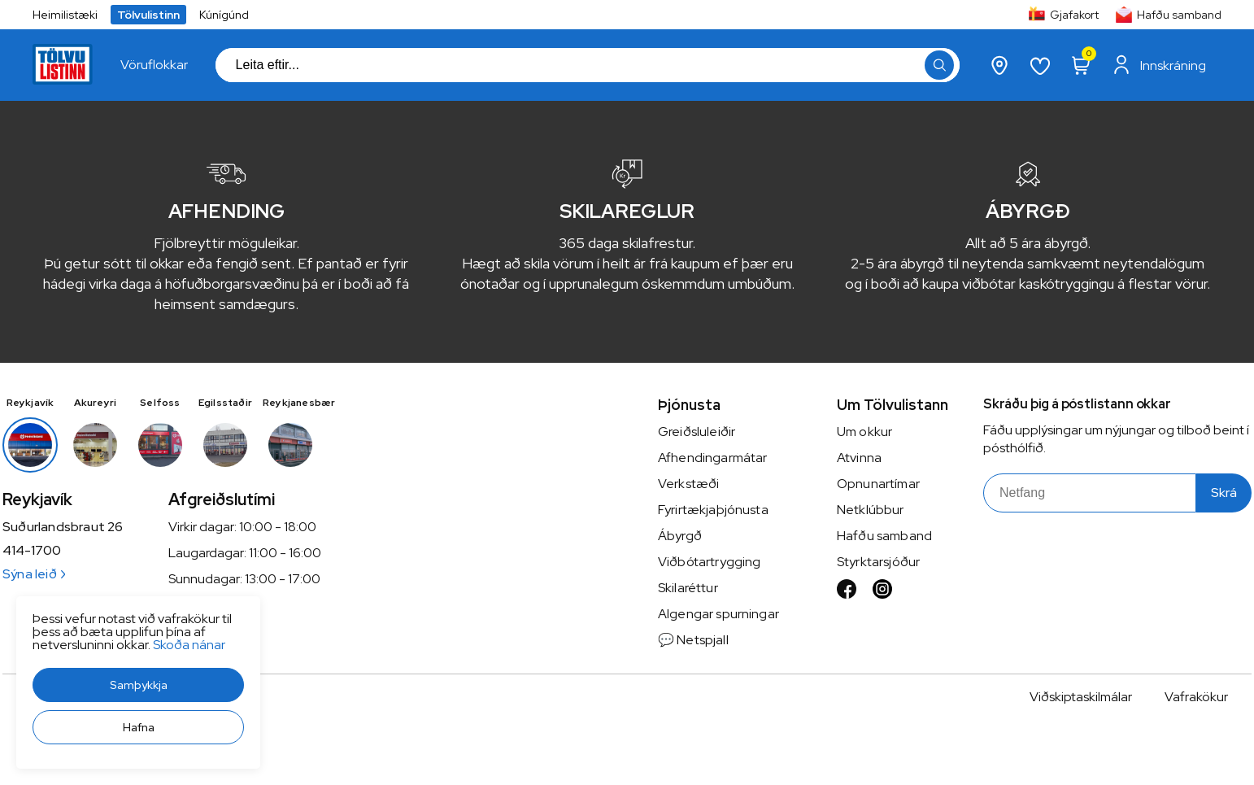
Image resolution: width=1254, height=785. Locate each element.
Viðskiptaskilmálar (1081, 696)
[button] (138, 685)
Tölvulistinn (148, 14)
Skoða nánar (189, 644)
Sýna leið (33, 573)
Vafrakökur (1196, 696)
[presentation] (154, 65)
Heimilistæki (65, 14)
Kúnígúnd (224, 14)
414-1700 (31, 550)
